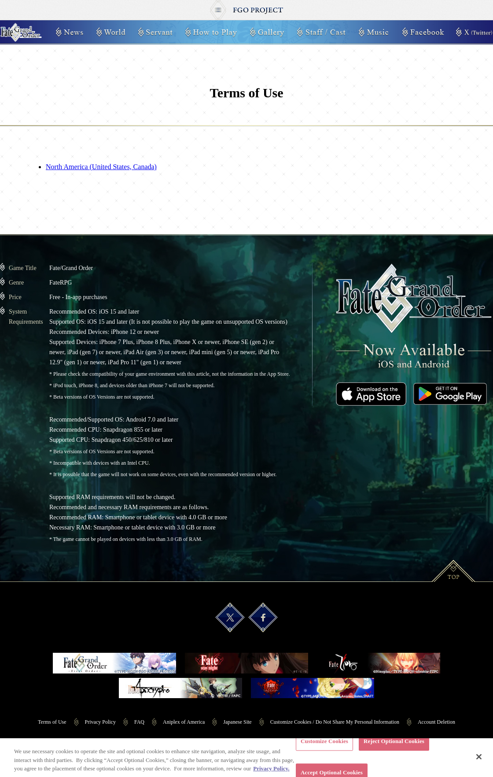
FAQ (139, 722)
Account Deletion (436, 722)
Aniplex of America (184, 722)
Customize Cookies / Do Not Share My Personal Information (334, 722)
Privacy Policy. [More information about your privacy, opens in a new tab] (271, 772)
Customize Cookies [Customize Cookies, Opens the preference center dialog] (324, 745)
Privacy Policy (100, 722)
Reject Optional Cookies (394, 745)
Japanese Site (237, 722)
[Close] (479, 760)
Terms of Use (52, 722)
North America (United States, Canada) (101, 166)
